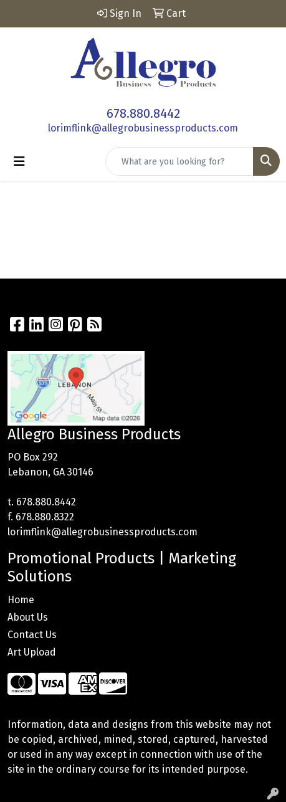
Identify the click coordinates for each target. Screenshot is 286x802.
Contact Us (32, 635)
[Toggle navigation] (19, 161)
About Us (27, 617)
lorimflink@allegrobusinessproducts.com (143, 128)
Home (20, 600)
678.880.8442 (143, 113)
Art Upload (31, 652)
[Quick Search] (179, 161)
